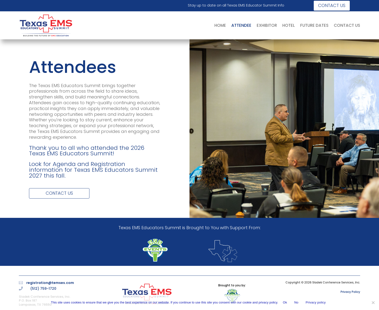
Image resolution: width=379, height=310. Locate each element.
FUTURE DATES (314, 25)
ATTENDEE (241, 25)
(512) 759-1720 (43, 288)
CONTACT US (347, 25)
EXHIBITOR (267, 25)
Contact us (331, 5)
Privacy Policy (350, 292)
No (296, 302)
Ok (285, 302)
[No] (373, 302)
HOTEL (288, 25)
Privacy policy (316, 302)
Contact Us (59, 193)
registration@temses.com (50, 282)
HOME (220, 25)
